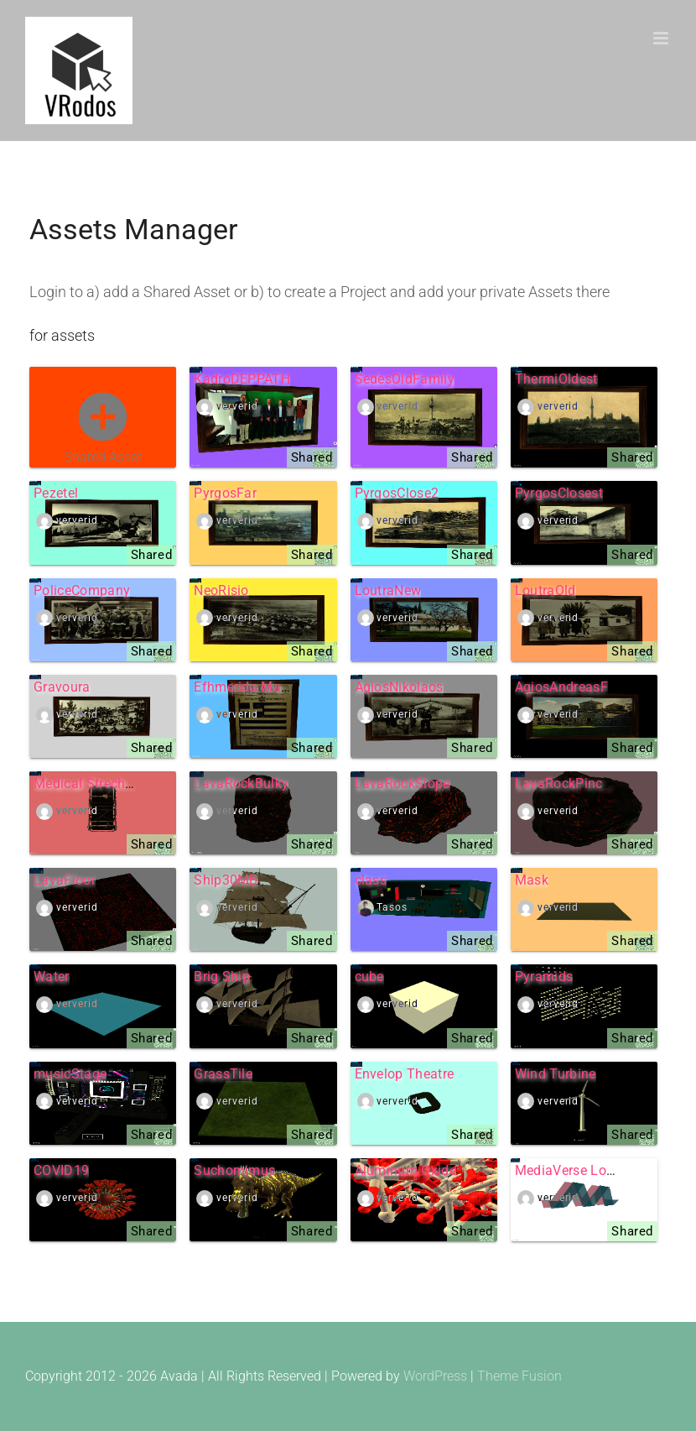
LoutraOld (545, 590)
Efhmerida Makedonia (262, 687)
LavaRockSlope (402, 783)
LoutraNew (388, 590)
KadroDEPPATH (242, 379)
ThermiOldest (556, 379)
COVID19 (61, 1170)
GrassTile (223, 1074)
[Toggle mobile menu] (662, 38)
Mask (531, 880)
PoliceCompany (82, 590)
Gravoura (62, 687)
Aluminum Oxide (405, 1170)
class (371, 880)
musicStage (70, 1074)
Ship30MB (226, 880)
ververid (237, 406)
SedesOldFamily (404, 379)
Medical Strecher (85, 783)
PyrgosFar (225, 493)
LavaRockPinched (570, 783)
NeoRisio (221, 590)
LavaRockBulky (241, 783)
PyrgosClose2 (397, 493)
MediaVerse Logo (568, 1170)
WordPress (435, 1376)
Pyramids (544, 976)
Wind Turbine (555, 1074)
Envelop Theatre (404, 1074)
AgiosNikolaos (399, 687)
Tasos (392, 907)
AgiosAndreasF (561, 687)
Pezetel (56, 493)
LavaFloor (65, 880)
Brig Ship (222, 976)
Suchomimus (234, 1170)
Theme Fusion (519, 1376)
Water (52, 976)
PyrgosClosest (559, 493)
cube (369, 976)
